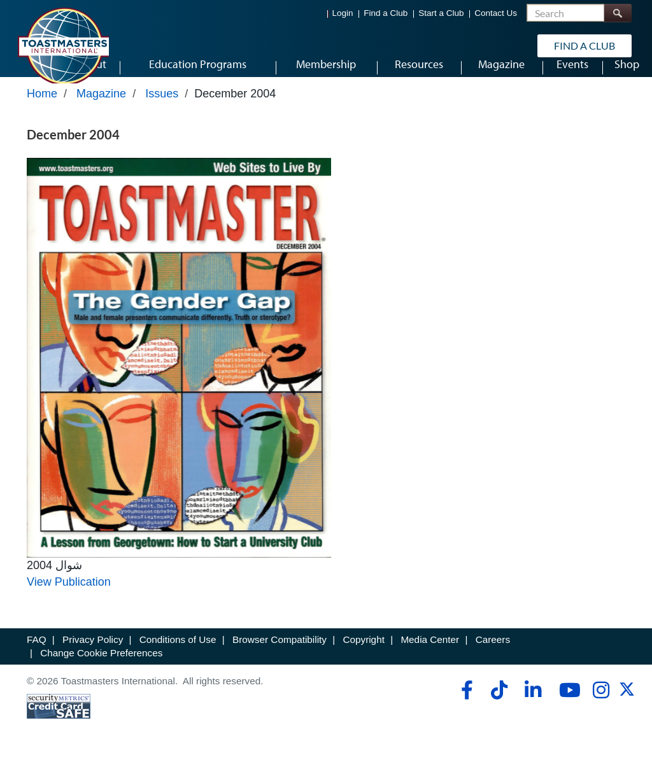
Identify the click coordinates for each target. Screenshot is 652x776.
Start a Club (441, 13)
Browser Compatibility (279, 658)
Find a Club (386, 13)
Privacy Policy (92, 658)
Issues (161, 112)
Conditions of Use (177, 658)
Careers (493, 658)
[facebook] (465, 709)
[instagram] (600, 709)
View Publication (69, 601)
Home (42, 112)
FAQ (36, 658)
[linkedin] (532, 709)
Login (342, 13)
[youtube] (567, 709)
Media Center (429, 658)
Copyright (363, 658)
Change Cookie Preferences (101, 672)
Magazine (101, 112)
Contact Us (495, 13)
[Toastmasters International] (63, 46)
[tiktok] (499, 709)
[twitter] (627, 712)
